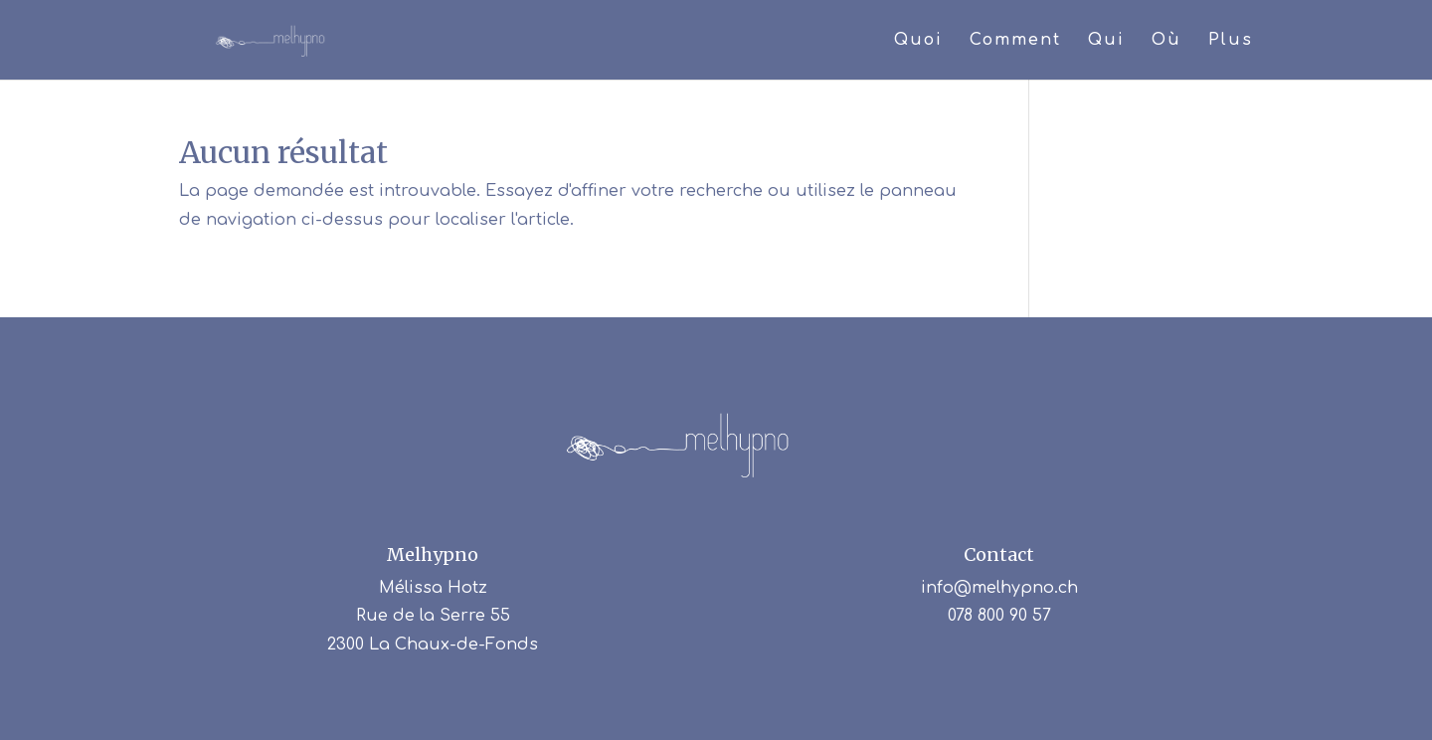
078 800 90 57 (999, 616)
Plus (1230, 41)
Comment (1015, 41)
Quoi (918, 41)
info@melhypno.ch (999, 588)
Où (1166, 41)
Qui (1106, 41)
